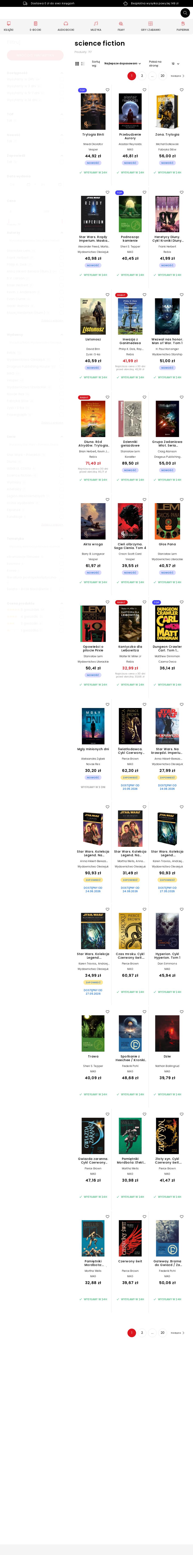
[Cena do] (52, 211)
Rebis (167, 253)
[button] (35, 73)
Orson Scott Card (130, 554)
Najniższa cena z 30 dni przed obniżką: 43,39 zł (130, 369)
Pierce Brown (130, 759)
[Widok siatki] (76, 63)
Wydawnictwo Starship (167, 355)
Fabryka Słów (167, 150)
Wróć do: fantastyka (35, 55)
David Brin (93, 350)
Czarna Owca (167, 662)
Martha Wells (126, 862)
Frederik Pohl (130, 1067)
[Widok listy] (82, 63)
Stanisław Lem (130, 452)
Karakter (130, 457)
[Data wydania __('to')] (51, 184)
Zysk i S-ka (93, 355)
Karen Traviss (162, 862)
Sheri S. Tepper (130, 247)
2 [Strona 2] (138, 77)
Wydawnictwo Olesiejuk (93, 253)
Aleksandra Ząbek (93, 759)
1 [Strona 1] (128, 77)
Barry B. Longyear (93, 554)
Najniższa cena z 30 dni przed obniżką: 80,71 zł (93, 471)
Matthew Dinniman (167, 657)
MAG (130, 150)
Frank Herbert (167, 247)
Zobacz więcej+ (52, 320)
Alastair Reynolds (130, 145)
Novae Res (93, 765)
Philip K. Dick (127, 350)
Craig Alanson (167, 452)
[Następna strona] (175, 77)
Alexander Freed (88, 247)
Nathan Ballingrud (167, 1067)
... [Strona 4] (149, 77)
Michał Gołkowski (167, 145)
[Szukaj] (185, 13)
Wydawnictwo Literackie (167, 560)
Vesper (93, 150)
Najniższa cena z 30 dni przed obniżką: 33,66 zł (130, 676)
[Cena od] (18, 211)
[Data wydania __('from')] (19, 184)
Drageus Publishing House (167, 459)
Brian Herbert (87, 452)
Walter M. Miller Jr (130, 657)
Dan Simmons (167, 964)
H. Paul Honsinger (167, 350)
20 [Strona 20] (159, 77)
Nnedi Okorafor (93, 145)
